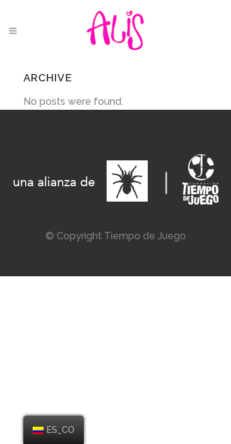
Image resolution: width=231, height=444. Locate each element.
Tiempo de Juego (145, 236)
